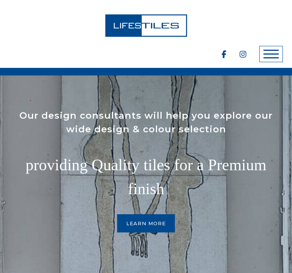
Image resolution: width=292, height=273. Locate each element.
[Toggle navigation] (271, 54)
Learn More (146, 223)
